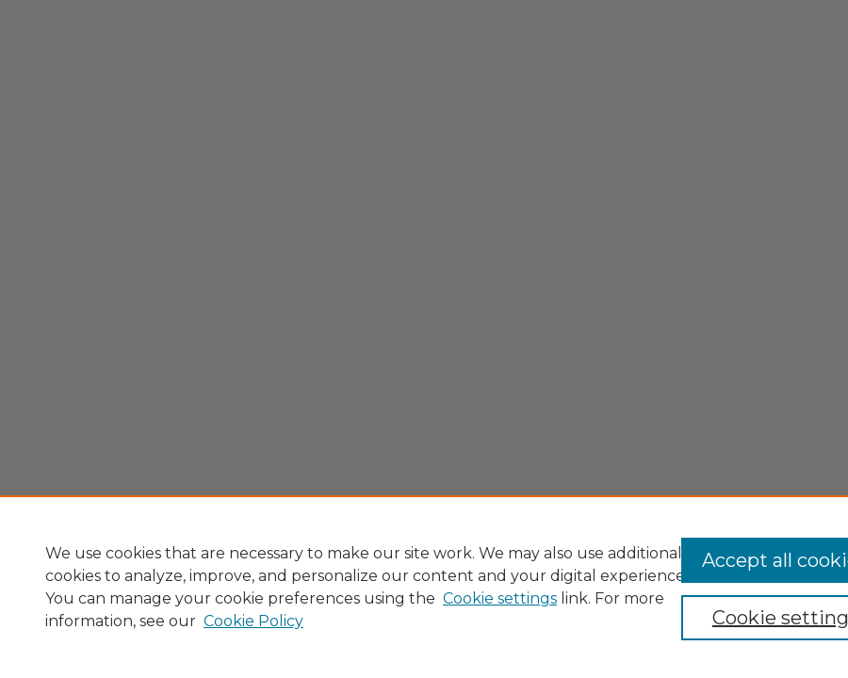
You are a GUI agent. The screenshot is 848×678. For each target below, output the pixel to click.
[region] (424, 586)
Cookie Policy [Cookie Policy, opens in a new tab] (253, 621)
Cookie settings (500, 598)
